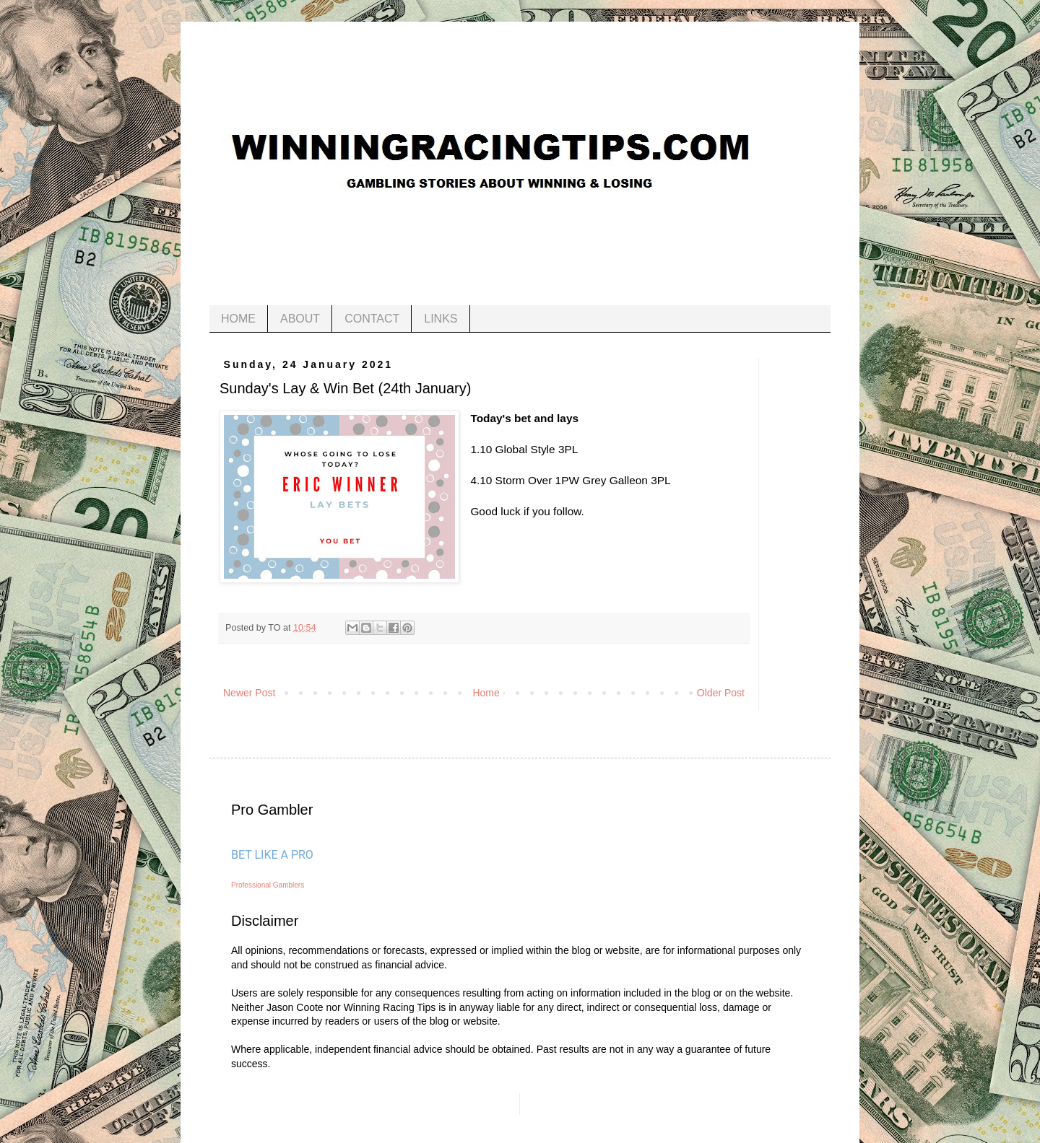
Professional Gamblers (267, 885)
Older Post (721, 692)
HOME (238, 318)
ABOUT (300, 318)
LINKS (440, 318)
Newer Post (249, 692)
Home (485, 692)
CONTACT (371, 318)
